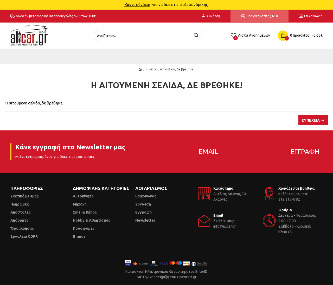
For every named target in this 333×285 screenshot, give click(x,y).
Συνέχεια (311, 120)
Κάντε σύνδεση (137, 4)
